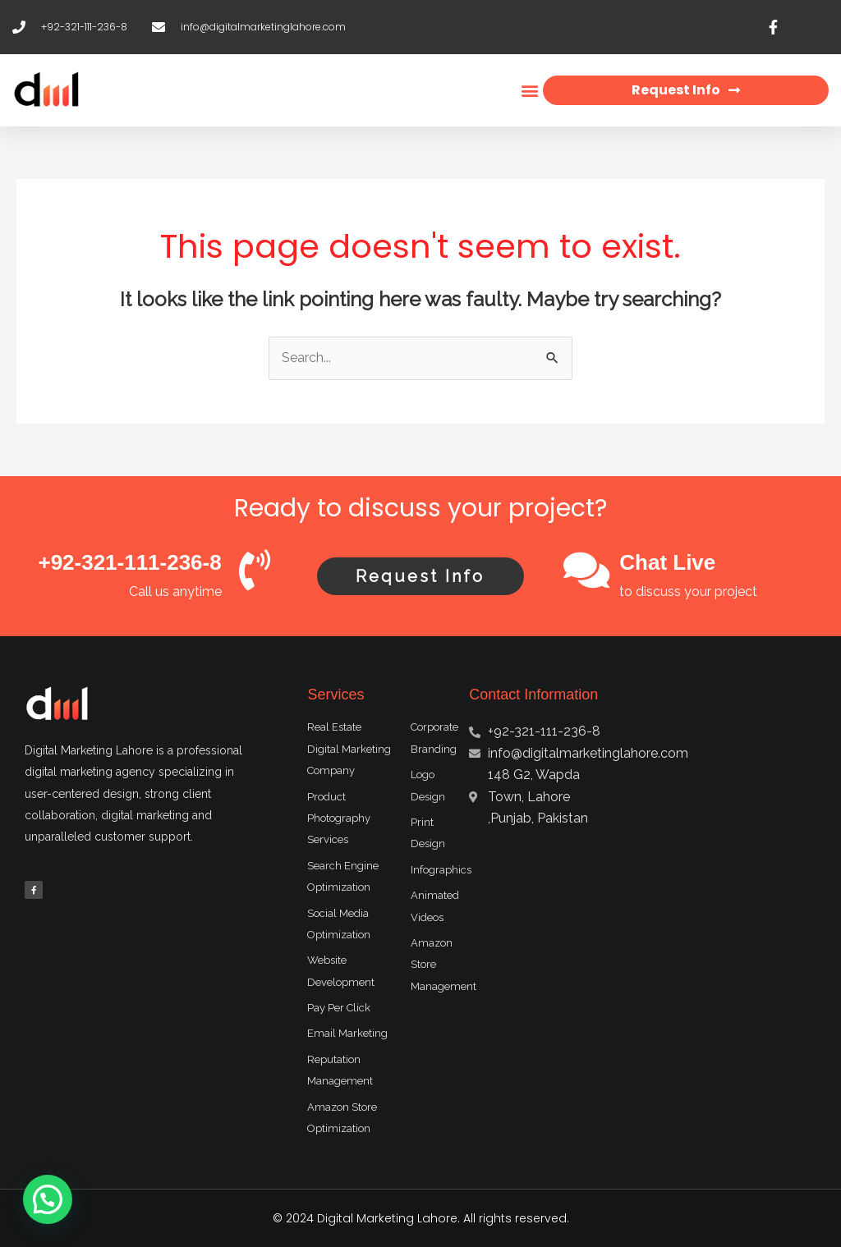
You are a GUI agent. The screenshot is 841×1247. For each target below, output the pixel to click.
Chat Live (667, 562)
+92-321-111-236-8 (129, 562)
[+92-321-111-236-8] (254, 569)
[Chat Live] (586, 569)
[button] (529, 90)
